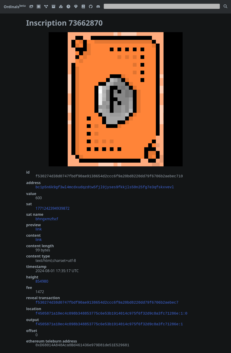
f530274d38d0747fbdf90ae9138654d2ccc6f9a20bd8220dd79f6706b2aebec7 (107, 301)
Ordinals (15, 7)
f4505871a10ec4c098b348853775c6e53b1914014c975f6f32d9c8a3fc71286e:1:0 (111, 312)
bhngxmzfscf (47, 218)
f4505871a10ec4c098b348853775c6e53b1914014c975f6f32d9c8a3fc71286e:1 (109, 322)
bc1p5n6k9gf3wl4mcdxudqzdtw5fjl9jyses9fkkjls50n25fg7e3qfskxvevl (105, 186)
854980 (42, 280)
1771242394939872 (53, 207)
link (39, 228)
